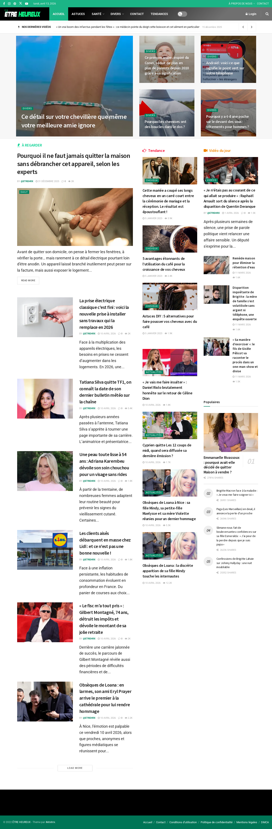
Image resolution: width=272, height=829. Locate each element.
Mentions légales (246, 822)
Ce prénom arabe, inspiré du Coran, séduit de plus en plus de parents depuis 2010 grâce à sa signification (167, 65)
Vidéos (211, 180)
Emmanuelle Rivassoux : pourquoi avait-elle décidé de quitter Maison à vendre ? (222, 464)
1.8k (128, 481)
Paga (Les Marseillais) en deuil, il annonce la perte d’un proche (235, 511)
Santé (96, 14)
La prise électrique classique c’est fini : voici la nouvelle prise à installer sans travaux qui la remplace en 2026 (104, 314)
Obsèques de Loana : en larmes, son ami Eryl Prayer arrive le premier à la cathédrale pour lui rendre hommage (105, 698)
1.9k (168, 333)
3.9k (168, 218)
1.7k (167, 462)
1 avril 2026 (230, 213)
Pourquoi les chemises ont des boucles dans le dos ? (165, 124)
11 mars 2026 (242, 272)
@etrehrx (27, 181)
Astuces (78, 14)
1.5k (251, 213)
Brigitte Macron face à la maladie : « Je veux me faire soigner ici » (236, 493)
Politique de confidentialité (217, 822)
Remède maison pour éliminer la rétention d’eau (244, 262)
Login (251, 14)
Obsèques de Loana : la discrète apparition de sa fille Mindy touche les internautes (168, 571)
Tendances (159, 14)
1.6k (236, 277)
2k (71, 181)
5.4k (128, 408)
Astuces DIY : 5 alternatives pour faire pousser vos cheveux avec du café (170, 321)
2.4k (168, 276)
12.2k (167, 583)
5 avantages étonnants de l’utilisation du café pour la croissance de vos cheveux (164, 264)
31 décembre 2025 (47, 181)
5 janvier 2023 (152, 218)
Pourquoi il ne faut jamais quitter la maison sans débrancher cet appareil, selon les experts (73, 163)
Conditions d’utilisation (183, 822)
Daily (24, 192)
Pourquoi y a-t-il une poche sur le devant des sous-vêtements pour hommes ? (227, 121)
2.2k (128, 718)
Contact (137, 14)
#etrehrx (50, 822)
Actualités (154, 372)
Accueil (59, 14)
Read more (28, 280)
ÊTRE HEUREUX (21, 822)
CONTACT (263, 3)
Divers (116, 14)
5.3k (167, 525)
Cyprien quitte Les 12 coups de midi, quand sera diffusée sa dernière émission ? (167, 450)
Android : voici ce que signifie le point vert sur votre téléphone (225, 68)
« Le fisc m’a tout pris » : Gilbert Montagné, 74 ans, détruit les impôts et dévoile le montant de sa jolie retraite (104, 619)
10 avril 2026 (107, 333)
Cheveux (152, 180)
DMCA (265, 822)
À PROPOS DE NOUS (240, 3)
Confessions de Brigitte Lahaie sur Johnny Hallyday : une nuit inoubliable (235, 563)
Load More (75, 768)
